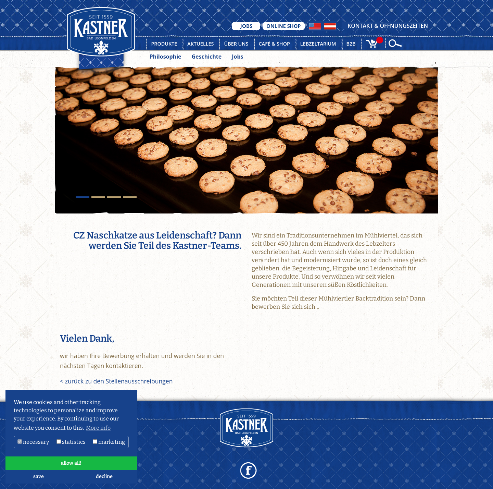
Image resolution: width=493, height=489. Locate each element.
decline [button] (104, 476)
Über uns (236, 43)
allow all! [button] (71, 463)
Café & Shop (274, 43)
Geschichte (206, 56)
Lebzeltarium (318, 43)
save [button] (38, 476)
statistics (71, 442)
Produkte (164, 43)
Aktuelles (200, 43)
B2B (351, 43)
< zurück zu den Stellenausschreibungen (116, 381)
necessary (33, 442)
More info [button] (98, 428)
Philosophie (165, 56)
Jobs (237, 56)
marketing (109, 442)
